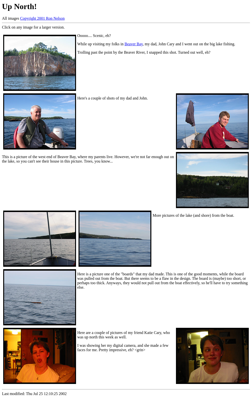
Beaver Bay (134, 44)
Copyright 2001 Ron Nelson (42, 18)
